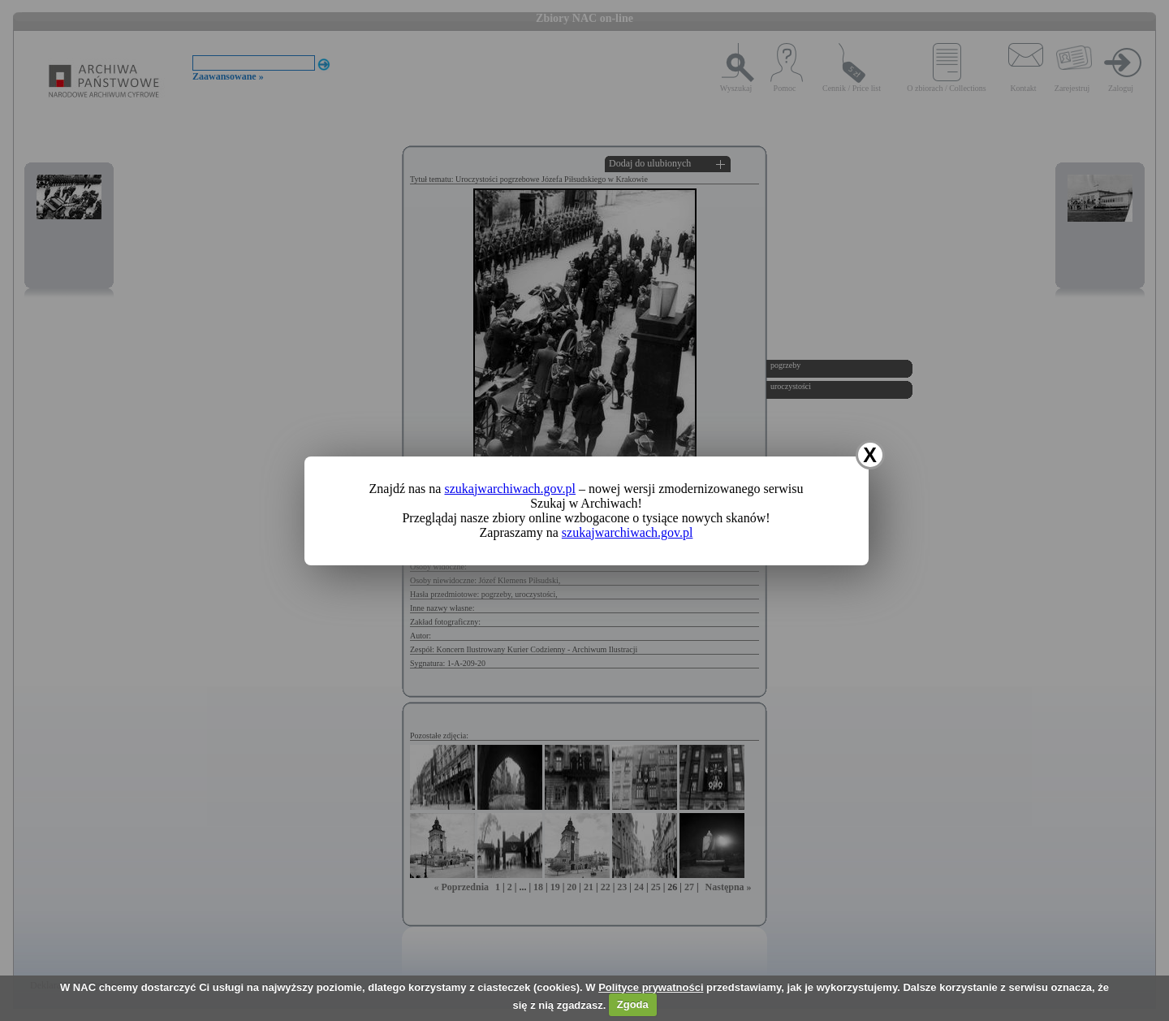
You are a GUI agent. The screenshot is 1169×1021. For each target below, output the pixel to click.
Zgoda (633, 1004)
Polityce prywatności (650, 987)
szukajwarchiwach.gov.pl (510, 488)
